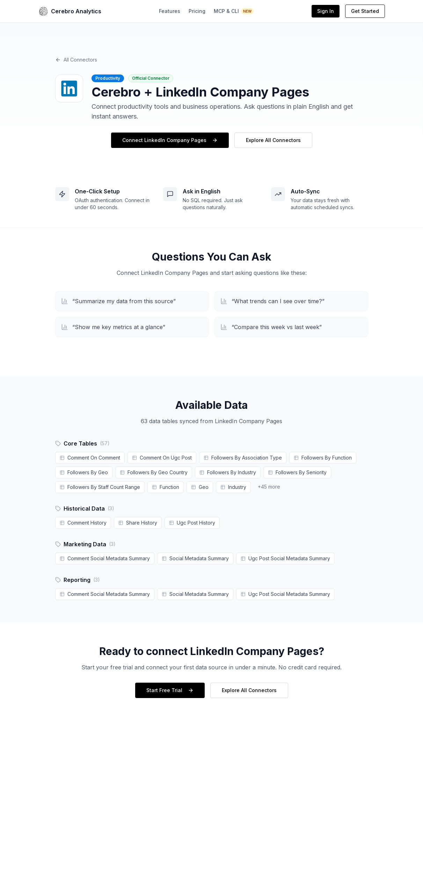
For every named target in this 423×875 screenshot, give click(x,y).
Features (169, 11)
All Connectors (76, 60)
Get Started (365, 11)
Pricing (197, 11)
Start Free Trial (170, 690)
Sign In (325, 11)
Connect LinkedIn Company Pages (170, 140)
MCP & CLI (234, 11)
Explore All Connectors (273, 140)
